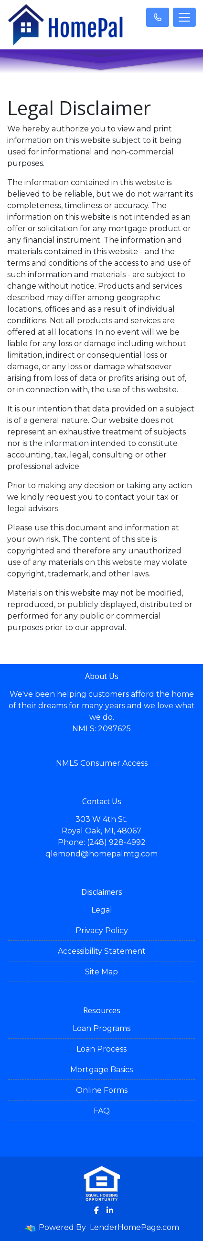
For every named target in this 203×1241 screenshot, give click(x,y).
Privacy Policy (101, 930)
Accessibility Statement (102, 951)
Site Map (101, 971)
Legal (101, 909)
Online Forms (102, 1090)
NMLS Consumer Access (102, 763)
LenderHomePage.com (134, 1227)
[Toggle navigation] (184, 17)
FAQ (102, 1110)
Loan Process (101, 1049)
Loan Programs (101, 1028)
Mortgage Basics (101, 1069)
